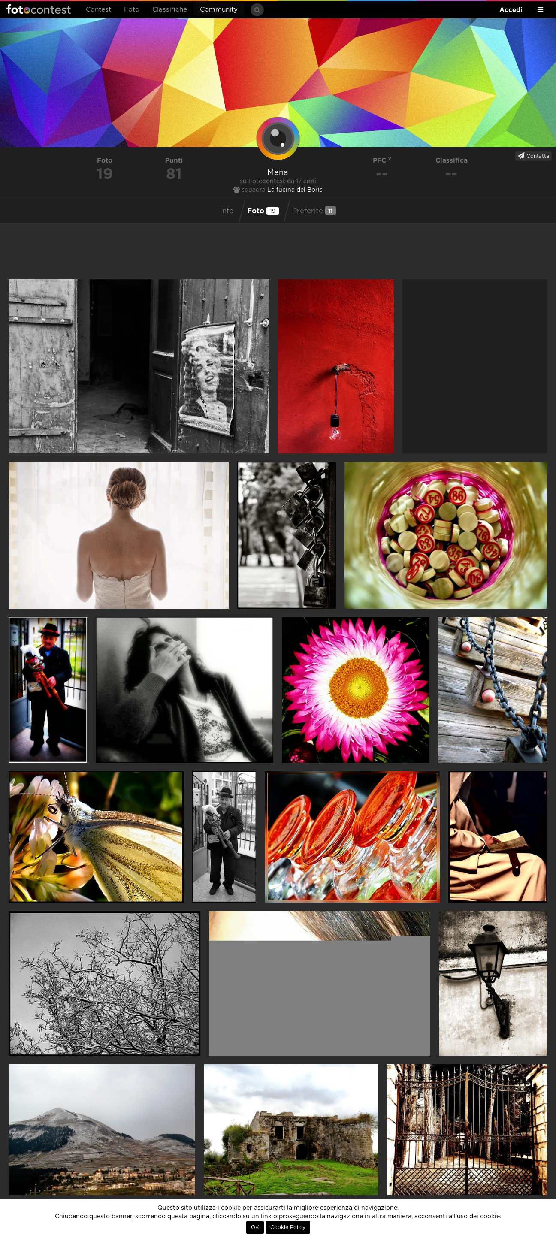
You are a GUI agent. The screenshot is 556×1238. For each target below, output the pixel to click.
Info (227, 211)
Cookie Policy (287, 1227)
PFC (382, 160)
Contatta (533, 155)
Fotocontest (38, 9)
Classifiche (169, 9)
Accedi (511, 9)
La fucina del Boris (295, 190)
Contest (98, 9)
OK (255, 1227)
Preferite (314, 210)
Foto (131, 9)
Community (219, 9)
